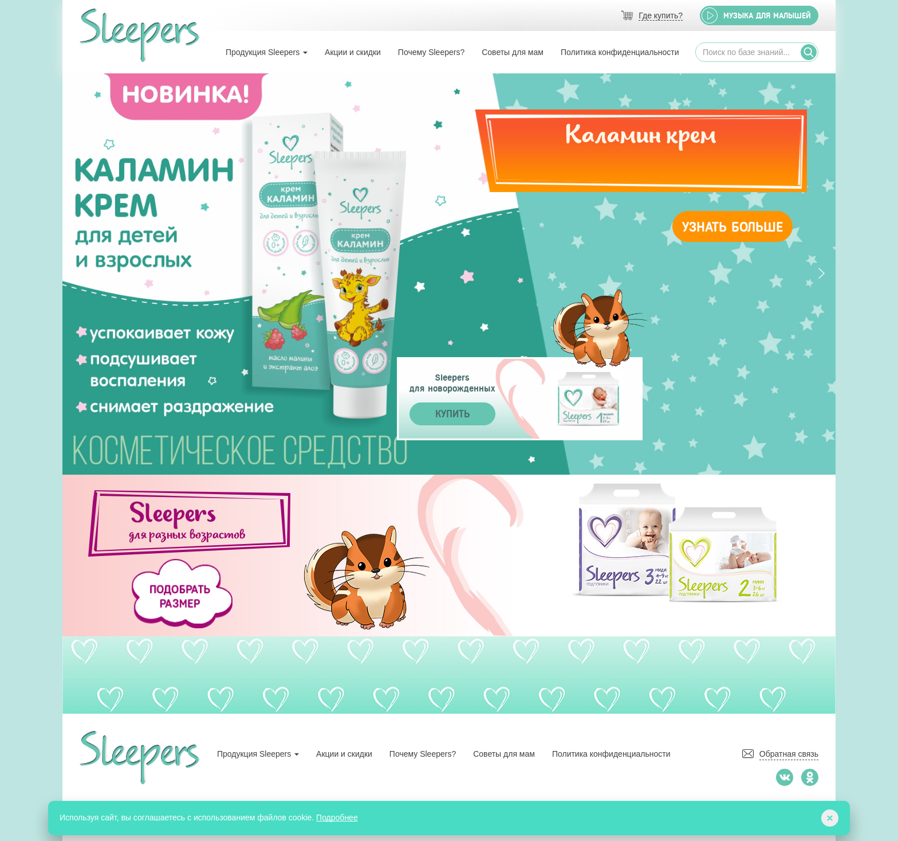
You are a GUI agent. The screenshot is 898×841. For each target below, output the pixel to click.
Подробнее (337, 817)
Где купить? (661, 16)
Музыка (767, 15)
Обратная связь (788, 754)
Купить (452, 414)
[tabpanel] (449, 274)
